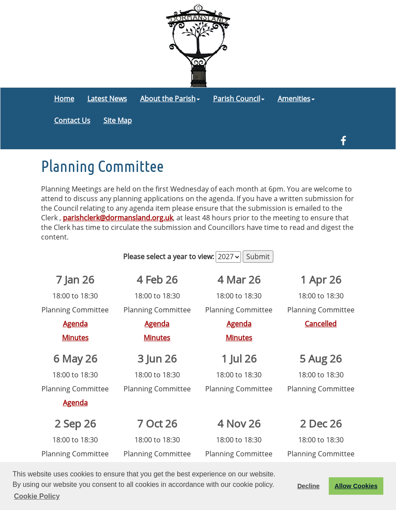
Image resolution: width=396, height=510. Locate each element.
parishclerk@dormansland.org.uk (118, 217)
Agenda (75, 324)
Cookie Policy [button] (37, 496)
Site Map (117, 120)
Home (64, 98)
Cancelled (321, 324)
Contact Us (72, 120)
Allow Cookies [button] (355, 486)
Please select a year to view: (168, 256)
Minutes (75, 337)
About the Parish (170, 98)
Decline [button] (308, 486)
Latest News (107, 98)
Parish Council (239, 98)
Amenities (296, 98)
